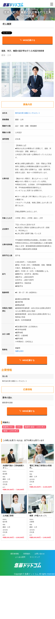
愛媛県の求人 (8, 427)
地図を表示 (19, 351)
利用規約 (26, 554)
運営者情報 (14, 554)
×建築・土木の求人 (10, 431)
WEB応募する (27, 40)
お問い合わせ (40, 554)
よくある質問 (20, 557)
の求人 (19, 427)
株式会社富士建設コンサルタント (27, 113)
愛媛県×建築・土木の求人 (35, 427)
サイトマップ (35, 557)
